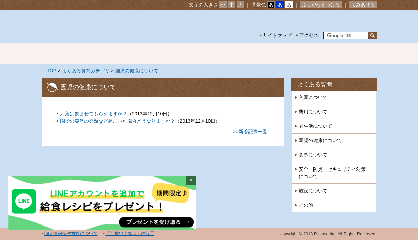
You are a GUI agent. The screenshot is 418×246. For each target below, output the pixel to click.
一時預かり (305, 53)
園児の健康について (136, 70)
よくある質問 (314, 84)
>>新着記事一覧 (250, 131)
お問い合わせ (355, 21)
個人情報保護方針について (71, 233)
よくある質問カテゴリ (86, 70)
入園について (313, 97)
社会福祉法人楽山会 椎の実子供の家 (101, 26)
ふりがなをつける (321, 5)
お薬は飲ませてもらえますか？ (93, 114)
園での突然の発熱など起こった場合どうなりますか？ (117, 121)
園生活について (315, 126)
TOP (51, 70)
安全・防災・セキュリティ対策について (332, 172)
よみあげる (363, 5)
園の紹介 (113, 53)
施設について (313, 190)
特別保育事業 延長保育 (257, 53)
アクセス (308, 35)
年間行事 (209, 53)
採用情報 (353, 53)
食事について (313, 155)
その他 (306, 205)
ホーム (66, 53)
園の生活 (161, 53)
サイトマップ (277, 35)
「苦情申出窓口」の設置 (130, 233)
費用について (313, 111)
